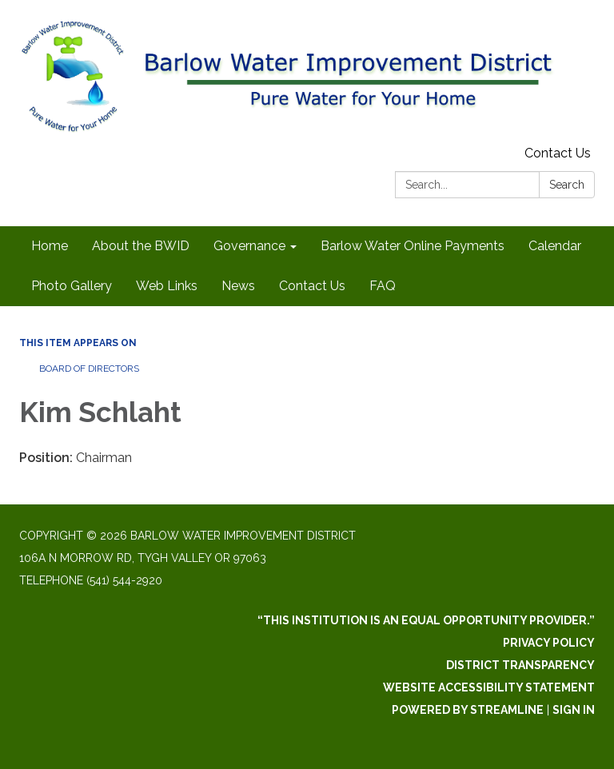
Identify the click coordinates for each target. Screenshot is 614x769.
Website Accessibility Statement (489, 687)
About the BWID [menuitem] (140, 245)
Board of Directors (89, 368)
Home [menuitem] (49, 245)
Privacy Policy (549, 642)
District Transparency (520, 665)
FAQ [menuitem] (382, 285)
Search (566, 184)
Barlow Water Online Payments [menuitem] (412, 245)
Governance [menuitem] (249, 245)
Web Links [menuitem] (166, 285)
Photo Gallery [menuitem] (71, 285)
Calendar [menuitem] (554, 245)
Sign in (573, 709)
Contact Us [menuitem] (312, 285)
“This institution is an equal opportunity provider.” (426, 620)
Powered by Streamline (468, 709)
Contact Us (557, 153)
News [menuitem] (238, 285)
